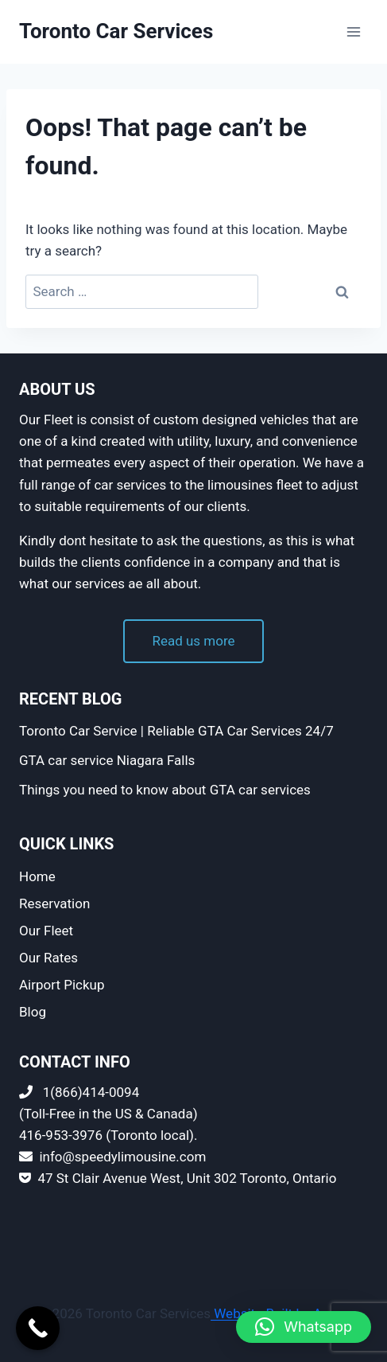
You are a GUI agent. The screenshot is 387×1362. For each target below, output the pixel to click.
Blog (32, 1012)
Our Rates (48, 958)
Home (37, 876)
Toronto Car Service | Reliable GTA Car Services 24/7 (176, 731)
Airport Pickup (61, 985)
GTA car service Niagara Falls (107, 760)
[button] (303, 1327)
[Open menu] (353, 31)
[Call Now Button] (38, 1328)
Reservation (54, 903)
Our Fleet (46, 931)
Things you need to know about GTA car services (165, 790)
